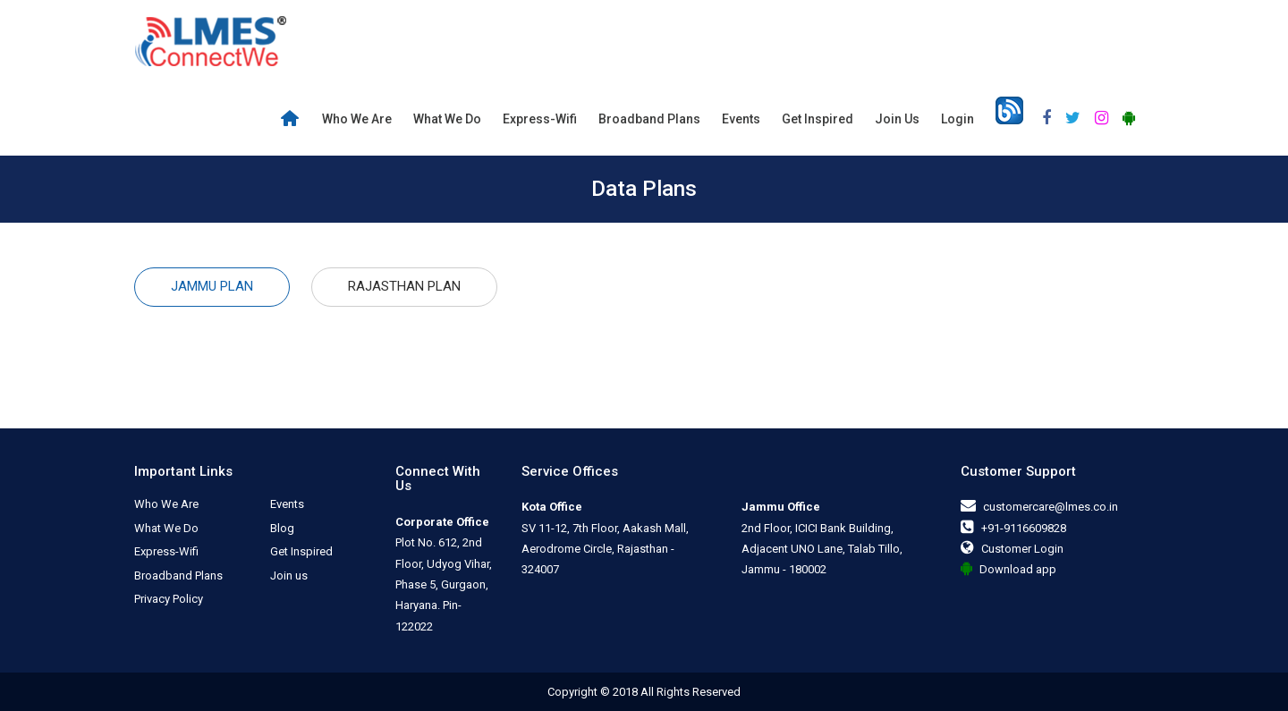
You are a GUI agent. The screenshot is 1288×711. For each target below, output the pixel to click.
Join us (897, 119)
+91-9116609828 (1023, 528)
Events (741, 119)
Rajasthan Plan (404, 286)
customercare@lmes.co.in (1050, 506)
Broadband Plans (649, 119)
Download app (1017, 569)
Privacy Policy (168, 598)
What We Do (447, 119)
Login (957, 119)
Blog (282, 528)
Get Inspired (817, 119)
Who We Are (357, 119)
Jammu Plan (212, 286)
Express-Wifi (540, 119)
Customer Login (1022, 548)
